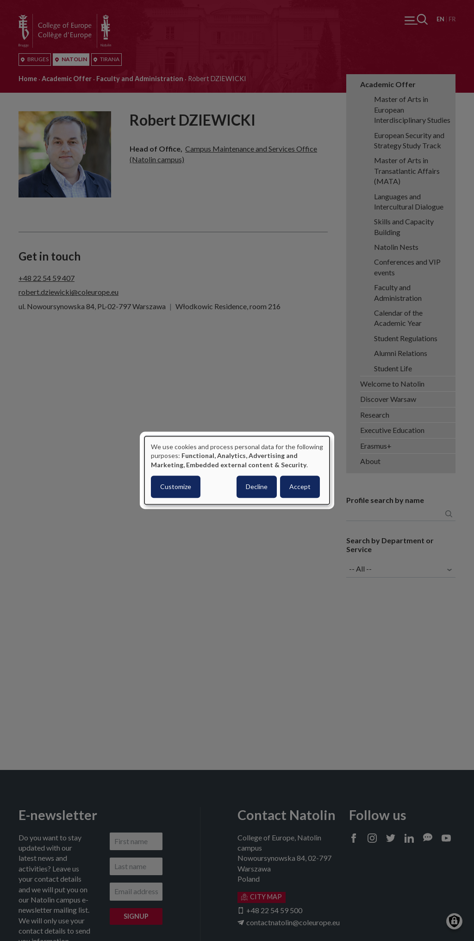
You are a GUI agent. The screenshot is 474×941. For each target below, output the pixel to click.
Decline (257, 487)
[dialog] (237, 470)
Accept (300, 487)
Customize (175, 487)
